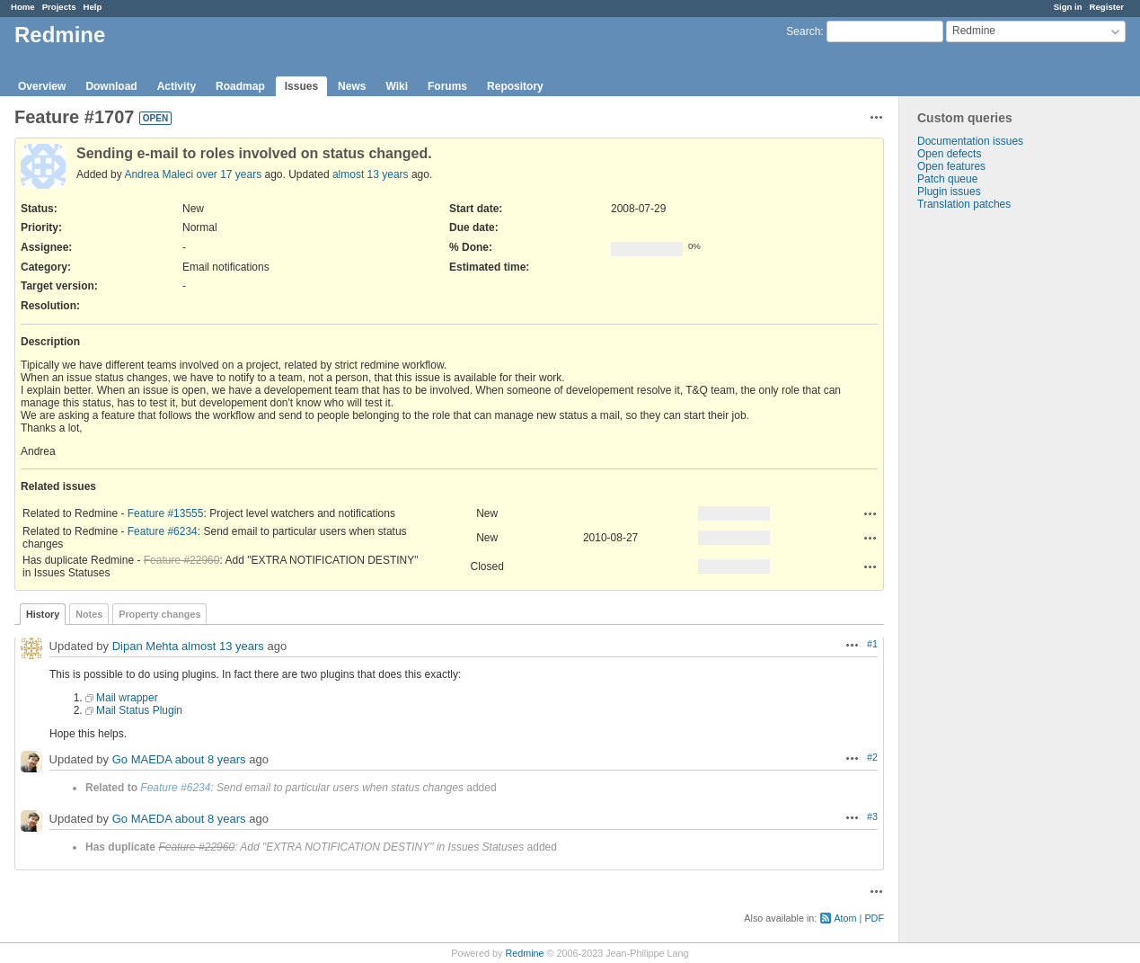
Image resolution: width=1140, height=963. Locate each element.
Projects (59, 7)
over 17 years (228, 174)
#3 (872, 816)
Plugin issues (949, 191)
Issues (301, 86)
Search (803, 31)
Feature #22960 (182, 560)
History (42, 614)
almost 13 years (370, 174)
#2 (872, 757)
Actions (870, 513)
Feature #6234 (163, 531)
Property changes (159, 614)
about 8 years (210, 759)
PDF (874, 918)
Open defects (949, 153)
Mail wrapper (127, 697)
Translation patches (964, 204)
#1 (872, 643)
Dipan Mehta (145, 646)
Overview (42, 86)
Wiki (396, 86)
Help (93, 7)
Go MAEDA (142, 759)
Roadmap (240, 86)
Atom (845, 918)
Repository (515, 86)
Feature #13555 (166, 513)
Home (23, 7)
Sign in (1068, 7)
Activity (176, 86)
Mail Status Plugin (139, 710)
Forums (447, 86)
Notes (88, 614)
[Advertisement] (989, 492)
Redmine (524, 953)
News (352, 86)
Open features (951, 166)
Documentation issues (970, 141)
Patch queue (947, 179)
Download (111, 86)
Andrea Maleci (158, 174)
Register (1107, 7)
